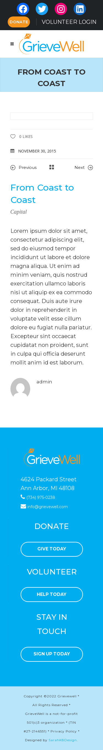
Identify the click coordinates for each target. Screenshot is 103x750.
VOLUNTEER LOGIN (69, 22)
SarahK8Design (63, 740)
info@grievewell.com (47, 506)
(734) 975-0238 (40, 497)
